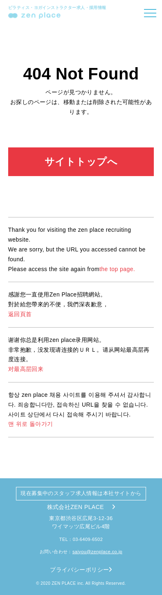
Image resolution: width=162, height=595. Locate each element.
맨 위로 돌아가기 (30, 424)
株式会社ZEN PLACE (81, 507)
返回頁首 (20, 314)
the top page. (117, 269)
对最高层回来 (26, 369)
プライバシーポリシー (81, 569)
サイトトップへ (81, 161)
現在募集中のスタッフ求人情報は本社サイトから (80, 493)
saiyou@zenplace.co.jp (97, 551)
